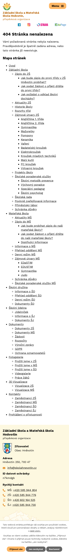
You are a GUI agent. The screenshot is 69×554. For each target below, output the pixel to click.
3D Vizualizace (18, 381)
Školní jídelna (18, 308)
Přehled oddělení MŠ (28, 250)
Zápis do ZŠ (22, 74)
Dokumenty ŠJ (24, 320)
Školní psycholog (32, 193)
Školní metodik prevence (37, 180)
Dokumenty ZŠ (24, 328)
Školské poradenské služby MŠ (35, 283)
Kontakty (14, 394)
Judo (24, 275)
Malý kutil (27, 160)
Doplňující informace (34, 242)
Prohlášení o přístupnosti (25, 414)
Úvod (12, 65)
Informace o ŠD (25, 291)
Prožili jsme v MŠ (26, 365)
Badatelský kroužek (34, 147)
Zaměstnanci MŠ (26, 402)
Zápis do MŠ (23, 221)
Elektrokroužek (31, 152)
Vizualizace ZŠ (24, 386)
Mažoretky (27, 131)
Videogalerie (23, 373)
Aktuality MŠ (23, 217)
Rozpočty (21, 340)
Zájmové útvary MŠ (27, 258)
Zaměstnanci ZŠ (25, 398)
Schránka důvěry (26, 209)
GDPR (18, 349)
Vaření (25, 143)
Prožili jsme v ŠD (26, 369)
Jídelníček (21, 312)
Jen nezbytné (36, 549)
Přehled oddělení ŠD (28, 295)
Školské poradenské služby (33, 176)
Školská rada (23, 197)
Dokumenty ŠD (24, 303)
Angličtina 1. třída (32, 119)
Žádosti (20, 336)
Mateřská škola (19, 213)
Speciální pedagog (33, 188)
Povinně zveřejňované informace (35, 201)
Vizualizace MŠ (24, 390)
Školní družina (18, 287)
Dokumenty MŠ (25, 332)
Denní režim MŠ (25, 254)
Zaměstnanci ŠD (25, 406)
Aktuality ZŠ (23, 102)
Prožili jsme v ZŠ (26, 361)
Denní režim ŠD (25, 299)
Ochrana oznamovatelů (30, 353)
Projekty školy (24, 172)
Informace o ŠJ (25, 316)
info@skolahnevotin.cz (22, 467)
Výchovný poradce (33, 184)
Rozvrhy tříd (23, 111)
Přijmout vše (16, 549)
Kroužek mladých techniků (38, 156)
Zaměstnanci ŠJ (25, 410)
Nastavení (54, 549)
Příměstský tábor (26, 205)
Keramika (27, 139)
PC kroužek (28, 164)
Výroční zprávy (24, 344)
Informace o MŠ (25, 246)
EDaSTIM (26, 262)
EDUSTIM (27, 266)
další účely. (35, 531)
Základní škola (18, 69)
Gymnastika (29, 127)
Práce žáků (22, 377)
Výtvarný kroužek (32, 168)
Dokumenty (16, 324)
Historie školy (23, 106)
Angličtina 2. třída (32, 123)
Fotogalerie (16, 357)
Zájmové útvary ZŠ (27, 115)
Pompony (27, 135)
